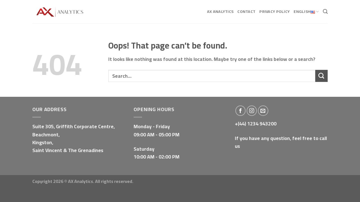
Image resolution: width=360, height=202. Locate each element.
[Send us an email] (263, 110)
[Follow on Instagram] (252, 110)
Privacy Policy (274, 11)
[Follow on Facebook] (240, 110)
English (306, 11)
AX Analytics (220, 11)
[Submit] (321, 76)
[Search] (325, 11)
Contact (246, 11)
